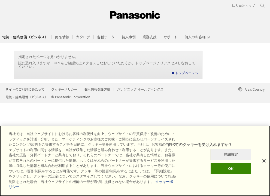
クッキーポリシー (64, 89)
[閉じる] (264, 161)
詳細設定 (231, 154)
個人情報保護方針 (97, 89)
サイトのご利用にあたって (24, 89)
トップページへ (186, 73)
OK (230, 169)
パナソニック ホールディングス (140, 89)
